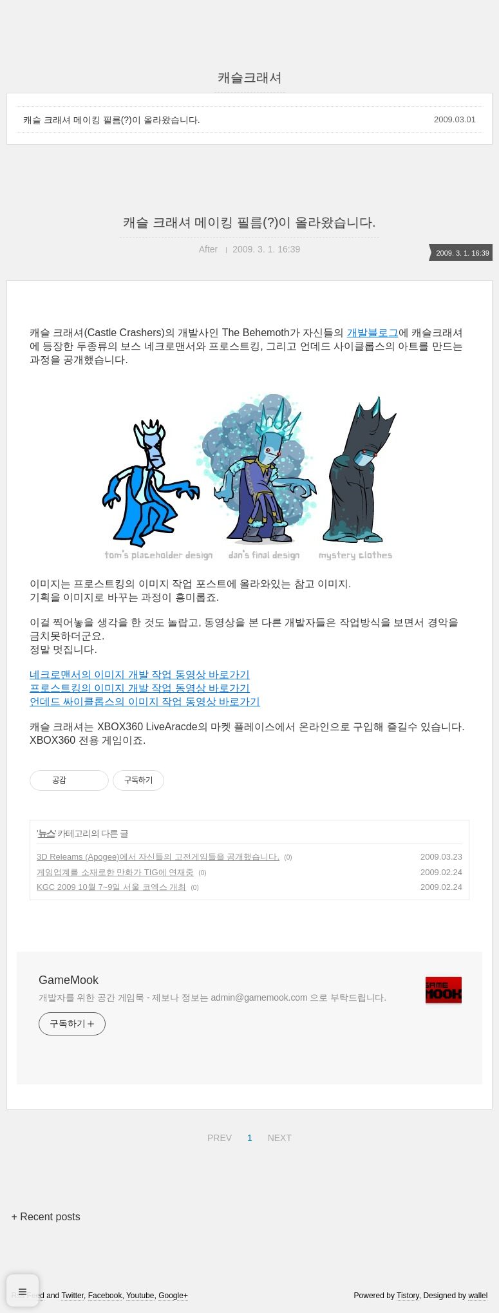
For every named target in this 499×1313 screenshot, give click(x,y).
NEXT (278, 1136)
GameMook (69, 980)
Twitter (72, 1295)
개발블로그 (373, 332)
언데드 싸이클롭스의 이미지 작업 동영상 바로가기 (145, 701)
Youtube (140, 1295)
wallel (477, 1295)
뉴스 (46, 833)
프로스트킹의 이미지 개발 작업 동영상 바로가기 (140, 688)
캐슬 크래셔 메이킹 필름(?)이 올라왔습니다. (111, 120)
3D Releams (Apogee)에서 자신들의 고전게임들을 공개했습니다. (158, 857)
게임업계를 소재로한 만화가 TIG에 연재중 (115, 872)
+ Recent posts (46, 1216)
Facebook (105, 1295)
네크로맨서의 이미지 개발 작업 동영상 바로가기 (140, 674)
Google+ (173, 1295)
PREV (218, 1136)
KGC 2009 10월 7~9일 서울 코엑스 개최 (111, 887)
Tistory (408, 1295)
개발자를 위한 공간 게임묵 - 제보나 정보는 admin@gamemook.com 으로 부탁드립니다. (212, 997)
